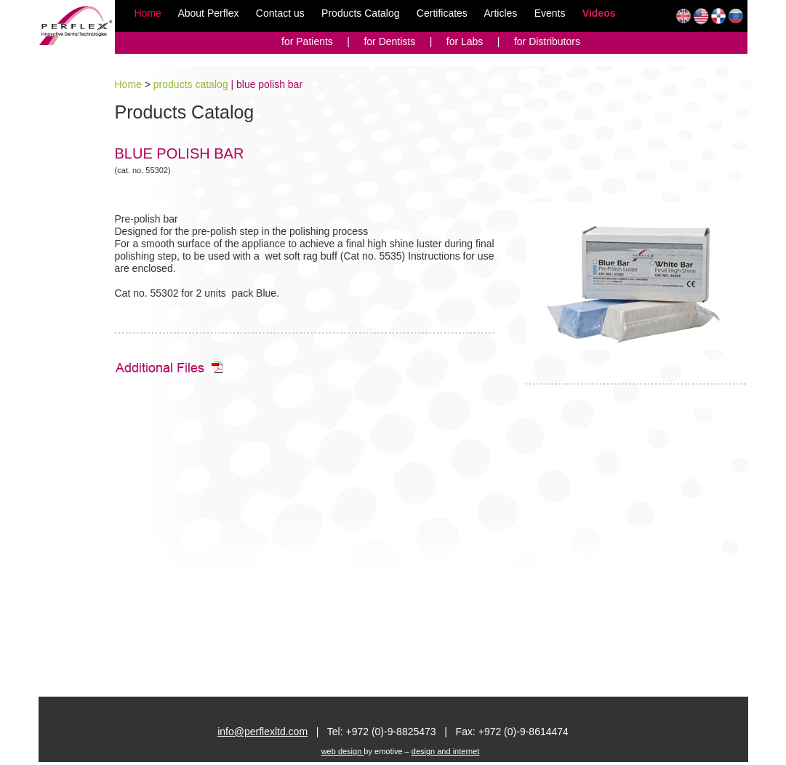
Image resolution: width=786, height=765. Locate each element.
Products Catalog (361, 13)
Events (550, 13)
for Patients (307, 41)
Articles (502, 13)
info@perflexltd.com (262, 731)
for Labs (466, 41)
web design (342, 751)
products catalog (190, 84)
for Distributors (547, 41)
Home (147, 13)
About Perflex (207, 13)
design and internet (446, 751)
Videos (599, 13)
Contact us (280, 13)
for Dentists (391, 41)
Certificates (443, 13)
